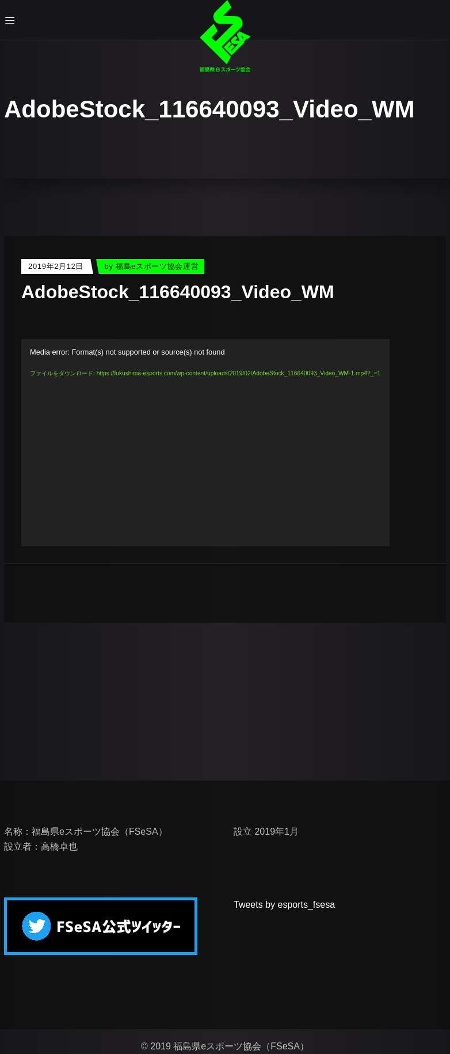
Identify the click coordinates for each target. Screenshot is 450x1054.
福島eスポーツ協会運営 (157, 266)
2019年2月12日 (55, 266)
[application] (205, 442)
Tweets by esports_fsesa (284, 905)
